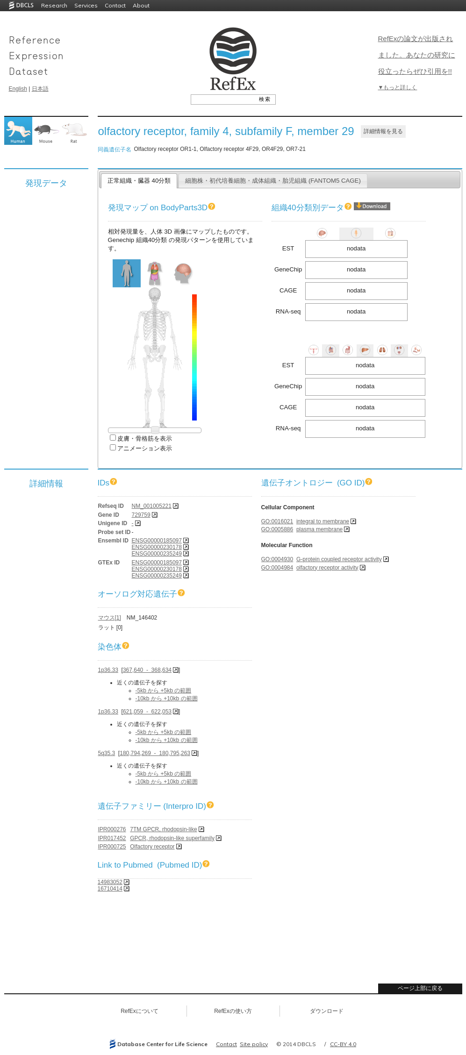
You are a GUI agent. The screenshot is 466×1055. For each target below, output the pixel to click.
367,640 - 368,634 (147, 670)
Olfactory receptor (152, 846)
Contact (115, 5)
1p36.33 (108, 670)
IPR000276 (112, 829)
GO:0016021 (277, 521)
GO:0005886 (277, 529)
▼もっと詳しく (397, 87)
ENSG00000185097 (157, 540)
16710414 (110, 888)
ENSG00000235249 (157, 553)
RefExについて (139, 1011)
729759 (141, 515)
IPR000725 (112, 846)
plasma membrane (319, 529)
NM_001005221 (152, 506)
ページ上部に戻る (420, 988)
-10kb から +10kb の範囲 (167, 698)
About (141, 5)
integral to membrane (322, 521)
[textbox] (222, 99)
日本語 (40, 89)
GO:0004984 (277, 567)
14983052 (110, 882)
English (18, 89)
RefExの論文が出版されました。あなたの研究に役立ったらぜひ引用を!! (416, 55)
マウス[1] (109, 617)
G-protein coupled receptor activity (339, 559)
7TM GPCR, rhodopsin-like (163, 829)
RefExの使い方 (233, 1011)
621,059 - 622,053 (147, 711)
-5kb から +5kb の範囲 (164, 690)
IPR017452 (112, 838)
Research (54, 5)
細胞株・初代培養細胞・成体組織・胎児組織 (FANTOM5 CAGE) (273, 180)
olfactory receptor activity (327, 567)
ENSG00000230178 (157, 547)
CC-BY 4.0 (343, 1044)
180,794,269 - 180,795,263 (155, 753)
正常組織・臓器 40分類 (139, 180)
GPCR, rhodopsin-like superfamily (172, 838)
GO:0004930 (277, 559)
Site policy (254, 1044)
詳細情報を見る (383, 131)
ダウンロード (327, 1011)
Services (86, 5)
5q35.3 (106, 753)
